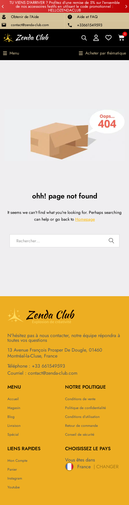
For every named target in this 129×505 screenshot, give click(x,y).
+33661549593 (89, 25)
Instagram (14, 478)
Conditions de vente (80, 399)
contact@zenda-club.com (30, 25)
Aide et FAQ (87, 17)
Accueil (13, 399)
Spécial (13, 434)
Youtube (13, 487)
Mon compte (17, 460)
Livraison (14, 425)
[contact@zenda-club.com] (4, 25)
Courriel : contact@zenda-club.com (42, 373)
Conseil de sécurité (79, 434)
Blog (11, 416)
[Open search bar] (84, 37)
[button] (3, 6)
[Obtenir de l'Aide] (4, 17)
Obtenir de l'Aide (25, 17)
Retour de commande (81, 425)
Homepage (85, 219)
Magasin (13, 408)
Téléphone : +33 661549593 (36, 366)
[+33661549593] (70, 25)
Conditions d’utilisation (82, 416)
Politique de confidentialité (85, 408)
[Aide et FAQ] (70, 17)
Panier (12, 469)
